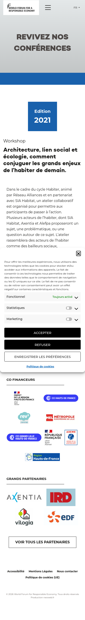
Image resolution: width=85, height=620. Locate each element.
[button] (78, 253)
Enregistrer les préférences (42, 356)
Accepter (42, 332)
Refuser (43, 344)
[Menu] (47, 7)
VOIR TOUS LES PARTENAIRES (42, 542)
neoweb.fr (48, 597)
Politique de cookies (40, 366)
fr (76, 7)
